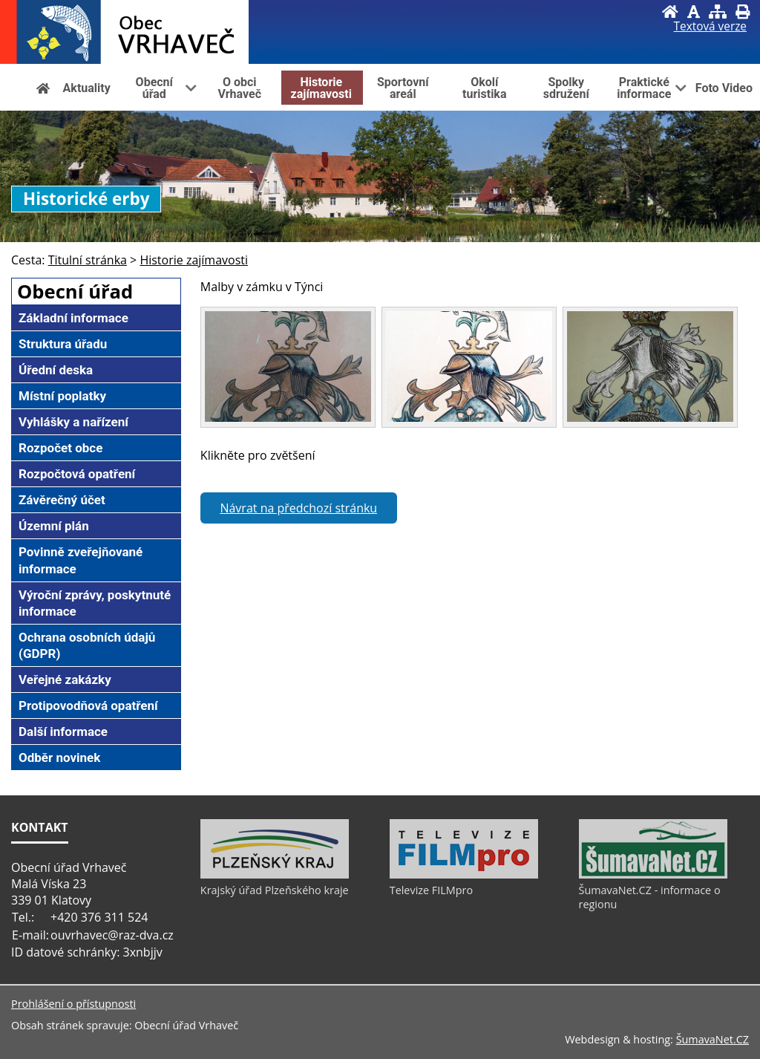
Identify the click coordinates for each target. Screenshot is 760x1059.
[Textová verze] (710, 26)
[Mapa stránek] (718, 11)
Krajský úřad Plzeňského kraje (274, 890)
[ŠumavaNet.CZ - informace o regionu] (653, 875)
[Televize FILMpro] (464, 875)
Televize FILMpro (431, 890)
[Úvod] (670, 11)
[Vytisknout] (743, 11)
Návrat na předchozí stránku (298, 508)
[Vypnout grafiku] (693, 11)
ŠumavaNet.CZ (712, 1039)
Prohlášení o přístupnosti (73, 1004)
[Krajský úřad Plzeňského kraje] (274, 875)
